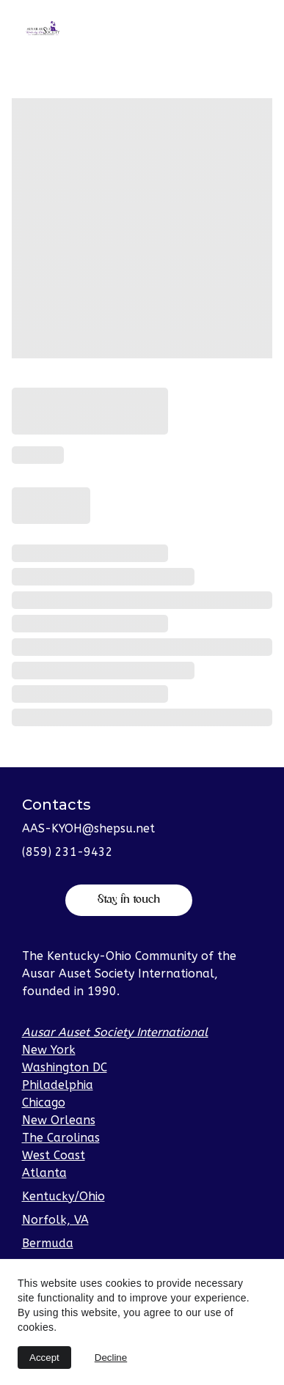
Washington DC (64, 1067)
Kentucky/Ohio (63, 1196)
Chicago (43, 1102)
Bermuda (47, 1243)
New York (49, 1050)
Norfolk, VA (55, 1220)
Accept (44, 1357)
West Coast (53, 1155)
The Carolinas (61, 1138)
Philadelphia (57, 1085)
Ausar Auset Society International (115, 1032)
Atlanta (44, 1173)
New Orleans (58, 1120)
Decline (111, 1357)
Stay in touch (129, 900)
